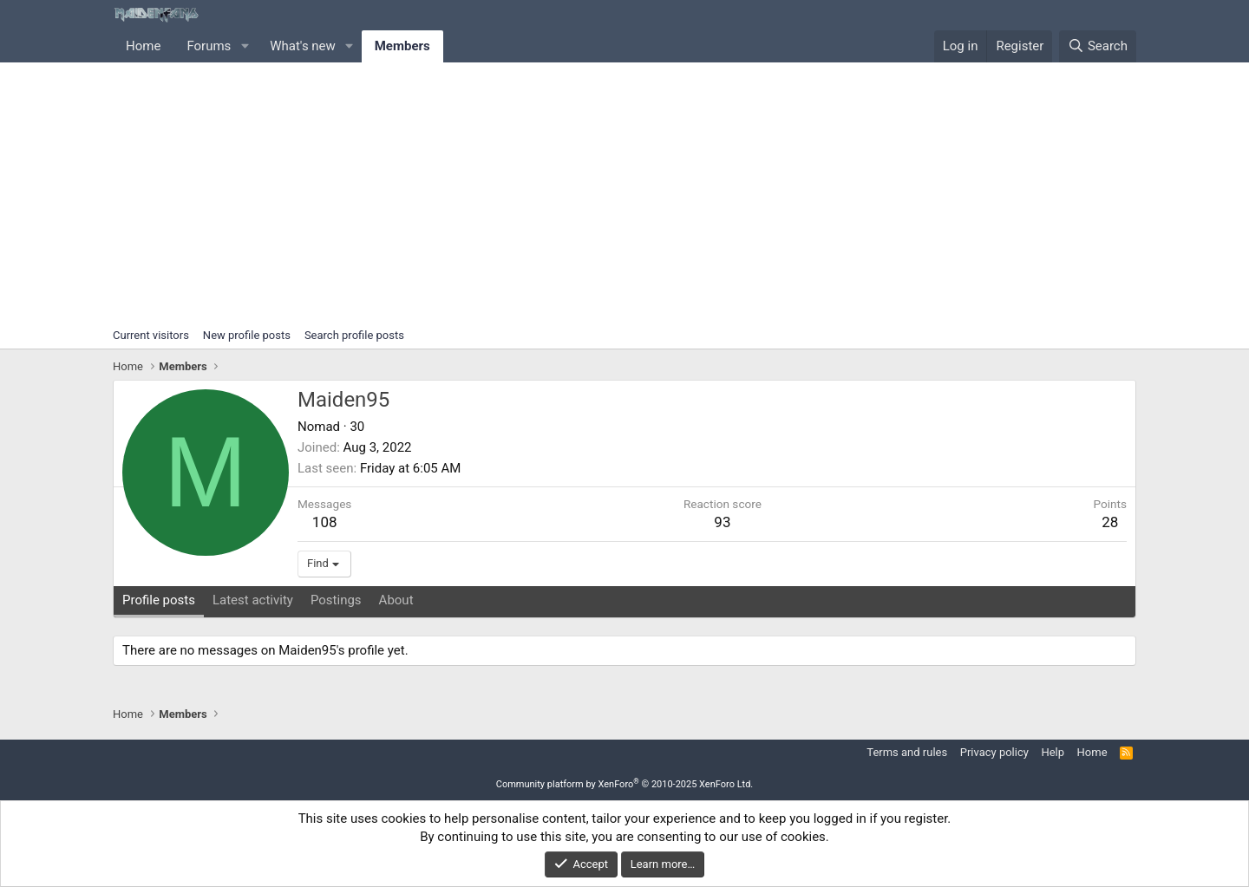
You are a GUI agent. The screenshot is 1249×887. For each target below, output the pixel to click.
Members (402, 46)
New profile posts (247, 335)
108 (324, 522)
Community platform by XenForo (625, 784)
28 (1110, 522)
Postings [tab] (336, 600)
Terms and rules (906, 752)
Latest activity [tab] (253, 600)
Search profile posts (354, 335)
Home (143, 46)
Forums (208, 46)
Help (1052, 752)
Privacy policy (994, 752)
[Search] (1097, 46)
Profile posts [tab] (158, 600)
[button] (244, 46)
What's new (303, 46)
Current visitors (151, 335)
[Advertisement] (624, 192)
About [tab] (396, 600)
